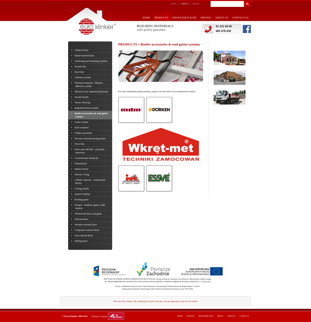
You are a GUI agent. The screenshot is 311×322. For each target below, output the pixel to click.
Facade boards (82, 97)
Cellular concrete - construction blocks (90, 181)
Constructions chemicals (86, 158)
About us (221, 17)
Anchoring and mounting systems (91, 61)
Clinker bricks (82, 50)
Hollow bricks (82, 169)
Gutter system (81, 122)
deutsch (195, 3)
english (184, 3)
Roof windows (82, 127)
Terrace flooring (82, 102)
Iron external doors (84, 235)
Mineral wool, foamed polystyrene (91, 91)
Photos (206, 17)
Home (146, 17)
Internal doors (81, 219)
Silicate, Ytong (82, 174)
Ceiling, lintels (82, 188)
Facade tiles (80, 66)
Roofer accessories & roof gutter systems (91, 115)
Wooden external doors (86, 224)
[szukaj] (227, 4)
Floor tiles (79, 144)
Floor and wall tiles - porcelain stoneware (89, 151)
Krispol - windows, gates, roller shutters (90, 207)
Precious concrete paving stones (90, 138)
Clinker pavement (83, 133)
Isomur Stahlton (82, 194)
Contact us (240, 17)
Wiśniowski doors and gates (88, 213)
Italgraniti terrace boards (86, 108)
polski (173, 3)
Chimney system (83, 77)
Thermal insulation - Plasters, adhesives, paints (89, 84)
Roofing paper (82, 199)
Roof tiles (79, 72)
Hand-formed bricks (84, 55)
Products (161, 17)
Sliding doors (81, 241)
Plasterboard (81, 163)
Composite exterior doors (87, 230)
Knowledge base (184, 17)
